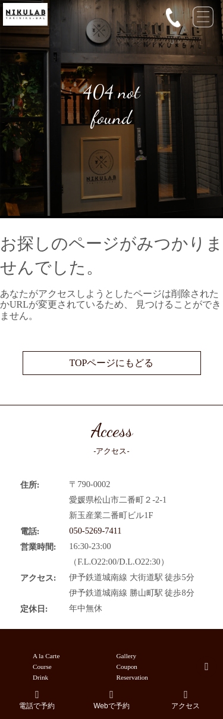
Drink (40, 677)
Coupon (127, 666)
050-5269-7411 (95, 530)
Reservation (132, 677)
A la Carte (46, 655)
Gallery (127, 655)
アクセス (186, 699)
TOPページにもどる (112, 363)
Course (42, 666)
